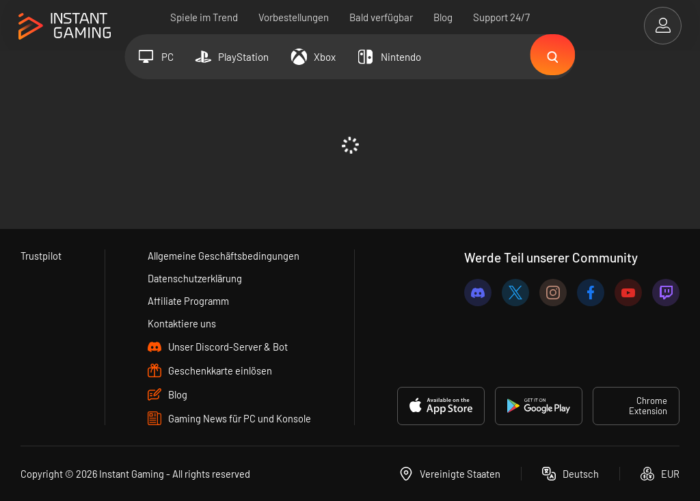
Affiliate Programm (189, 301)
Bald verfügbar (381, 17)
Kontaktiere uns (182, 323)
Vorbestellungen (293, 17)
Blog (443, 17)
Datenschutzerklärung (196, 278)
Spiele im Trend (204, 17)
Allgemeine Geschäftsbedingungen (224, 255)
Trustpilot (41, 255)
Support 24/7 (501, 17)
